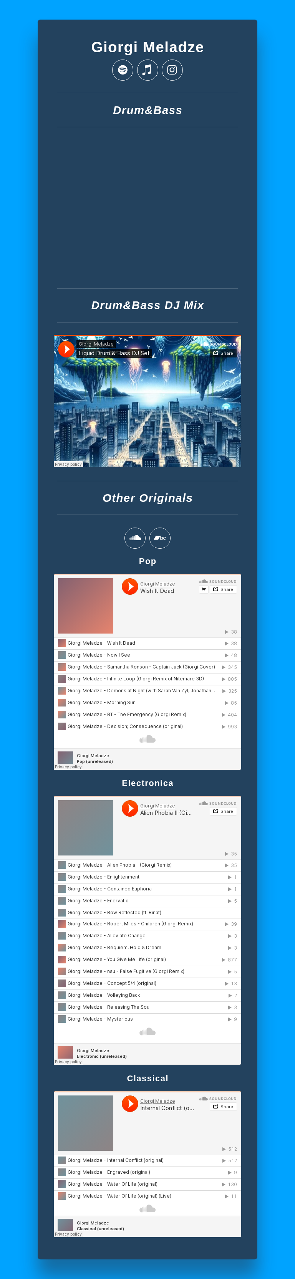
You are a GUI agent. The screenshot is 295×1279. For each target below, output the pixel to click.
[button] (122, 70)
